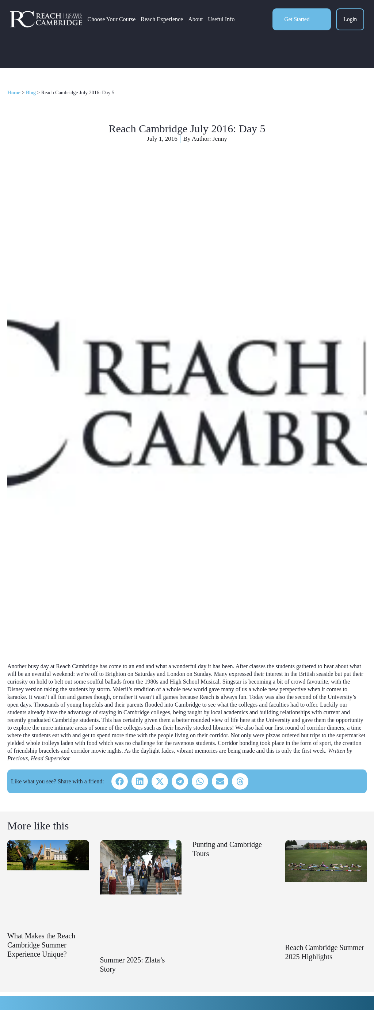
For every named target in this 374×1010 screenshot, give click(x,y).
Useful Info (223, 20)
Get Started (296, 20)
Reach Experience (164, 20)
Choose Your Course (113, 20)
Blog (31, 92)
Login (350, 20)
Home (13, 92)
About (197, 20)
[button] (119, 781)
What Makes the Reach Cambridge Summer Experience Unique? (41, 945)
